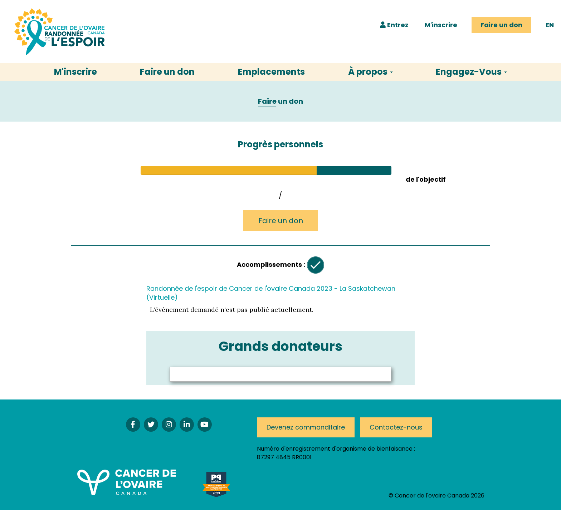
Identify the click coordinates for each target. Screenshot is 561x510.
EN (550, 24)
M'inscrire (441, 24)
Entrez (394, 24)
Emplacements (271, 72)
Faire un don (501, 24)
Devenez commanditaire (306, 427)
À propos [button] (370, 72)
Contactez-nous (396, 427)
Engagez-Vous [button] (471, 72)
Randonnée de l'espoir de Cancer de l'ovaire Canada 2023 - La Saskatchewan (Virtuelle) (270, 292)
